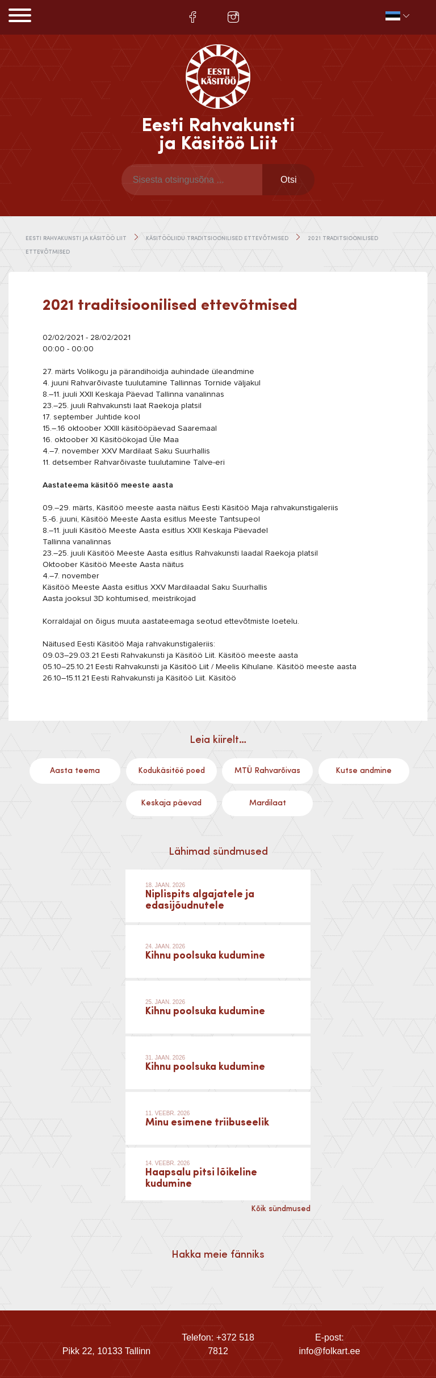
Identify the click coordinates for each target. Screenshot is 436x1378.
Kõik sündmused (281, 1209)
